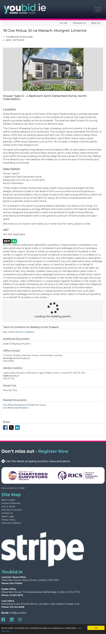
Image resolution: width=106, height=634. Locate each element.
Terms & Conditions (11, 523)
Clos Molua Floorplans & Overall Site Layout (24, 405)
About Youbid (8, 500)
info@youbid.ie (17, 612)
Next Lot (95, 23)
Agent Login (7, 516)
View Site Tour (10, 390)
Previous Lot (79, 23)
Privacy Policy (8, 519)
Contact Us (7, 513)
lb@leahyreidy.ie (11, 375)
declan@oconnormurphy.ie (16, 358)
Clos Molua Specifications (15, 407)
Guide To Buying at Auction (16, 343)
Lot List (63, 23)
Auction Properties (10, 503)
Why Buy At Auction (11, 510)
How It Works (8, 506)
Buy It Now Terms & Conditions (18, 332)
